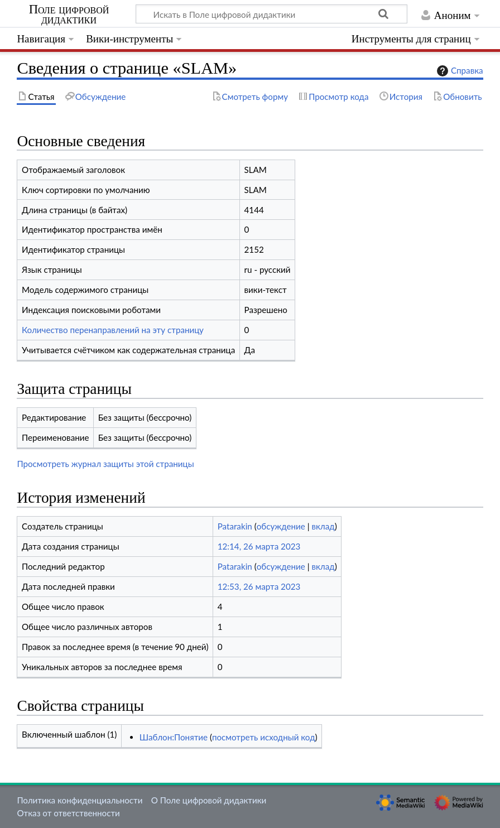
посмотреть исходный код (263, 737)
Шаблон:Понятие (174, 737)
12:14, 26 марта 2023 (259, 546)
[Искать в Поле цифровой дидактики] (271, 14)
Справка (458, 70)
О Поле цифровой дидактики (209, 800)
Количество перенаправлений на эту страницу (113, 330)
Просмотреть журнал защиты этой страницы (105, 464)
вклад (322, 526)
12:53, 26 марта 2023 (259, 586)
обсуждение (281, 526)
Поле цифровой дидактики (69, 14)
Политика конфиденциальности (79, 800)
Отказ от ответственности (68, 813)
